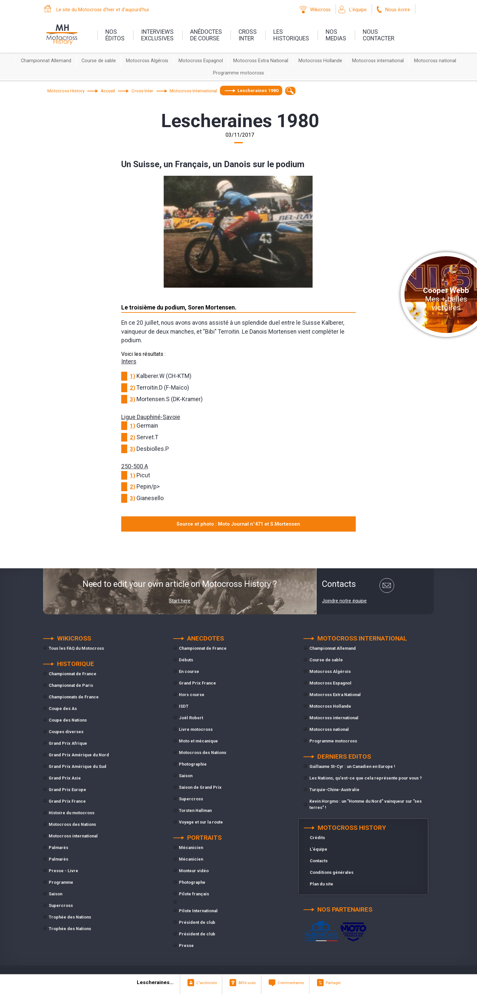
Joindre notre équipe (344, 601)
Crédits (317, 837)
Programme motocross (238, 73)
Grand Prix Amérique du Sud (77, 766)
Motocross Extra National (260, 61)
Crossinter (247, 35)
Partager (333, 982)
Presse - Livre (63, 870)
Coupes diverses (66, 731)
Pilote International (198, 910)
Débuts (186, 659)
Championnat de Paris (71, 685)
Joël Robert (191, 717)
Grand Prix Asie (65, 778)
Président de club (197, 922)
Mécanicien (191, 847)
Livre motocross (196, 729)
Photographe (192, 882)
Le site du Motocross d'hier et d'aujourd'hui (102, 10)
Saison (55, 893)
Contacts (319, 860)
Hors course (191, 694)
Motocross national (435, 61)
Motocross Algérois (147, 61)
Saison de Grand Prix (200, 787)
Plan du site (321, 883)
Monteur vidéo (194, 870)
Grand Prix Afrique (68, 743)
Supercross (61, 905)
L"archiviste (206, 982)
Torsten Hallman (195, 810)
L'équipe (358, 10)
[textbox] (290, 91)
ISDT (183, 706)
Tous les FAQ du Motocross (76, 648)
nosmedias (336, 35)
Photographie (193, 764)
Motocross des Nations (72, 824)
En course (189, 671)
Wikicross (320, 10)
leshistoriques (291, 35)
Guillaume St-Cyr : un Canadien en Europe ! (352, 766)
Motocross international (378, 61)
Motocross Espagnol (201, 61)
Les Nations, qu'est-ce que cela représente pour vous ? (365, 778)
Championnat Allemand (46, 61)
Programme (61, 882)
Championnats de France (74, 696)
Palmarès (58, 847)
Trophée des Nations (70, 917)
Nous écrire (397, 10)
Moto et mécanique (198, 740)
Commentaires (291, 982)
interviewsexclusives (157, 35)
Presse (186, 945)
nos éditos (115, 35)
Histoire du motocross (71, 812)
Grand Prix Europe (67, 789)
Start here (179, 601)
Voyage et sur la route (201, 822)
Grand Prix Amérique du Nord (79, 754)
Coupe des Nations (68, 720)
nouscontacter (378, 35)
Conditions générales (331, 872)
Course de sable (98, 61)
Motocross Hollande (320, 61)
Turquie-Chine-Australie (334, 789)
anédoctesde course (206, 35)
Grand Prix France (67, 801)
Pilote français (194, 893)
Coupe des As (63, 708)
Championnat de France (72, 673)
